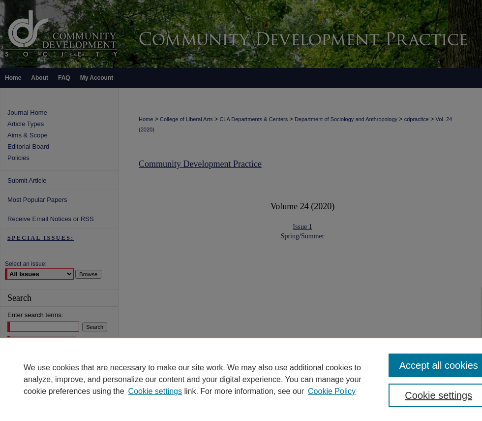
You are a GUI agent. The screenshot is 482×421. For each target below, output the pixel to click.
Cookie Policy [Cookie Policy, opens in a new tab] (332, 391)
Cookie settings (155, 391)
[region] (241, 379)
